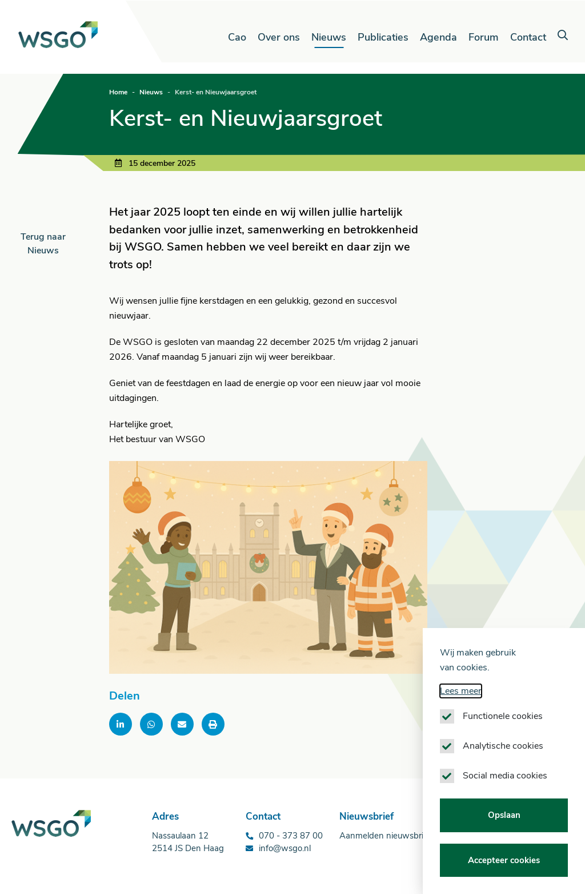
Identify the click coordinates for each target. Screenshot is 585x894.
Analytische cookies (503, 746)
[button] (563, 35)
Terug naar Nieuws (43, 244)
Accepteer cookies (504, 860)
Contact (528, 37)
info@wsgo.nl (285, 848)
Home (118, 92)
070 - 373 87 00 (291, 835)
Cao (237, 37)
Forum (483, 37)
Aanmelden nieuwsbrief (385, 835)
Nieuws (328, 37)
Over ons (279, 37)
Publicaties (383, 37)
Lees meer (461, 691)
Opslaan (504, 815)
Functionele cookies (503, 716)
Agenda (438, 37)
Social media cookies (505, 776)
